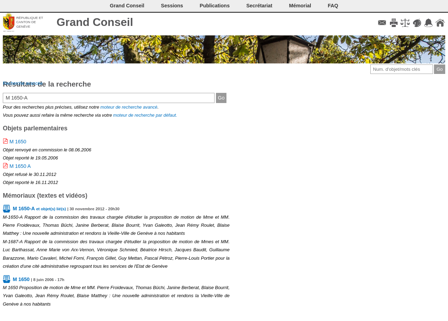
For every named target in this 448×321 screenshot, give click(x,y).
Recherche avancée (23, 83)
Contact (382, 23)
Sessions (172, 5)
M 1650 (17, 141)
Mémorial (300, 5)
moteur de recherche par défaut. (145, 115)
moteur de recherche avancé (129, 107)
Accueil (440, 23)
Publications (215, 5)
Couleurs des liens (417, 23)
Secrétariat (259, 5)
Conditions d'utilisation (405, 23)
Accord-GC (429, 23)
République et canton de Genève (29, 22)
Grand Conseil (95, 22)
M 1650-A (39, 208)
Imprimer (393, 23)
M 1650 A (20, 166)
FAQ (333, 5)
